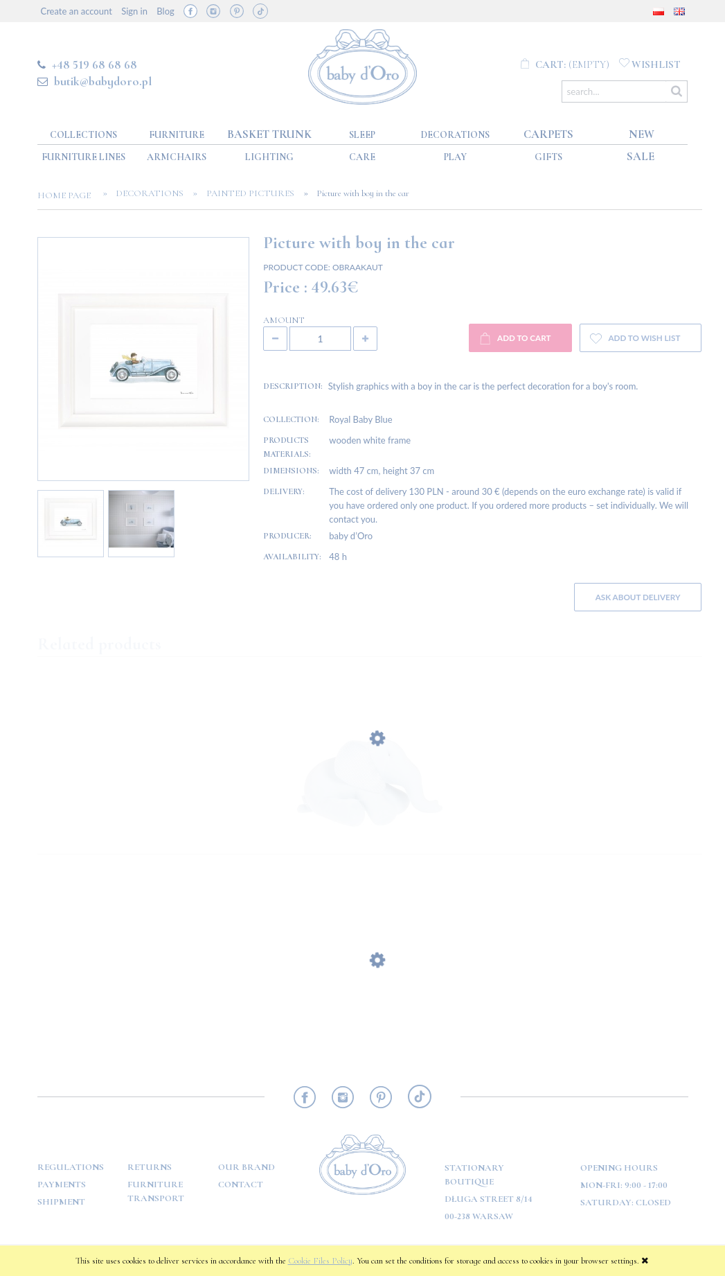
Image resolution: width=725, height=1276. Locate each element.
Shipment (61, 1201)
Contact (240, 1184)
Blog (165, 11)
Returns (149, 1167)
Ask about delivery (638, 597)
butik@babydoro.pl (103, 81)
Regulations (70, 1167)
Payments (61, 1184)
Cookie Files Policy (320, 1260)
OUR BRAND (246, 1167)
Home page (68, 195)
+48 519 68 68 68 (94, 64)
